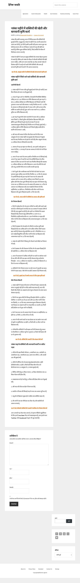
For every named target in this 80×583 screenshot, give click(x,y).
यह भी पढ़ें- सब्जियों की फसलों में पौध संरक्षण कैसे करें (29, 342)
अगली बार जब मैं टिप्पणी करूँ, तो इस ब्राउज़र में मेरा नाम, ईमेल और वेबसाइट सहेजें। (28, 503)
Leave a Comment (39, 35)
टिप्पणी (12, 448)
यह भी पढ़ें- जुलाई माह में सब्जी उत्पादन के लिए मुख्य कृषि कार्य (29, 278)
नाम (11, 474)
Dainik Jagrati (14, 5)
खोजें (56, 523)
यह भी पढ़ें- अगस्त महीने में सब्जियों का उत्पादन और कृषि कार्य (29, 199)
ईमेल (11, 483)
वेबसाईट (11, 492)
